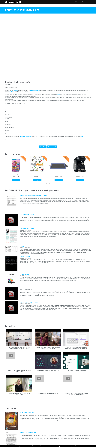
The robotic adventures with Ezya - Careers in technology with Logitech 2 (48, 348)
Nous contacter (86, 3)
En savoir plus (87, 446)
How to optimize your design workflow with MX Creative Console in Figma (76, 394)
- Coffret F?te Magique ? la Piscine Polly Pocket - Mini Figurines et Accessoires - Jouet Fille (16, 175)
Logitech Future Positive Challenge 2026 (47, 370)
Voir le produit (16, 180)
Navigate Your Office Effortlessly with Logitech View (19, 394)
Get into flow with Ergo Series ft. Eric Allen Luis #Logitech (19, 371)
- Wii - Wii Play (37, 174)
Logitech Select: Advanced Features (76, 370)
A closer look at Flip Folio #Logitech (48, 393)
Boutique (77, 3)
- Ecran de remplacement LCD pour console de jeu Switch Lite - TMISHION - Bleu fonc (59, 175)
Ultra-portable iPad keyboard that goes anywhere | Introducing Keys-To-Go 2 (19, 348)
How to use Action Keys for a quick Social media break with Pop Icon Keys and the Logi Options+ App (76, 348)
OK (93, 446)
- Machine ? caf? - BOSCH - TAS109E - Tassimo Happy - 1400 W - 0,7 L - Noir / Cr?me (80, 175)
